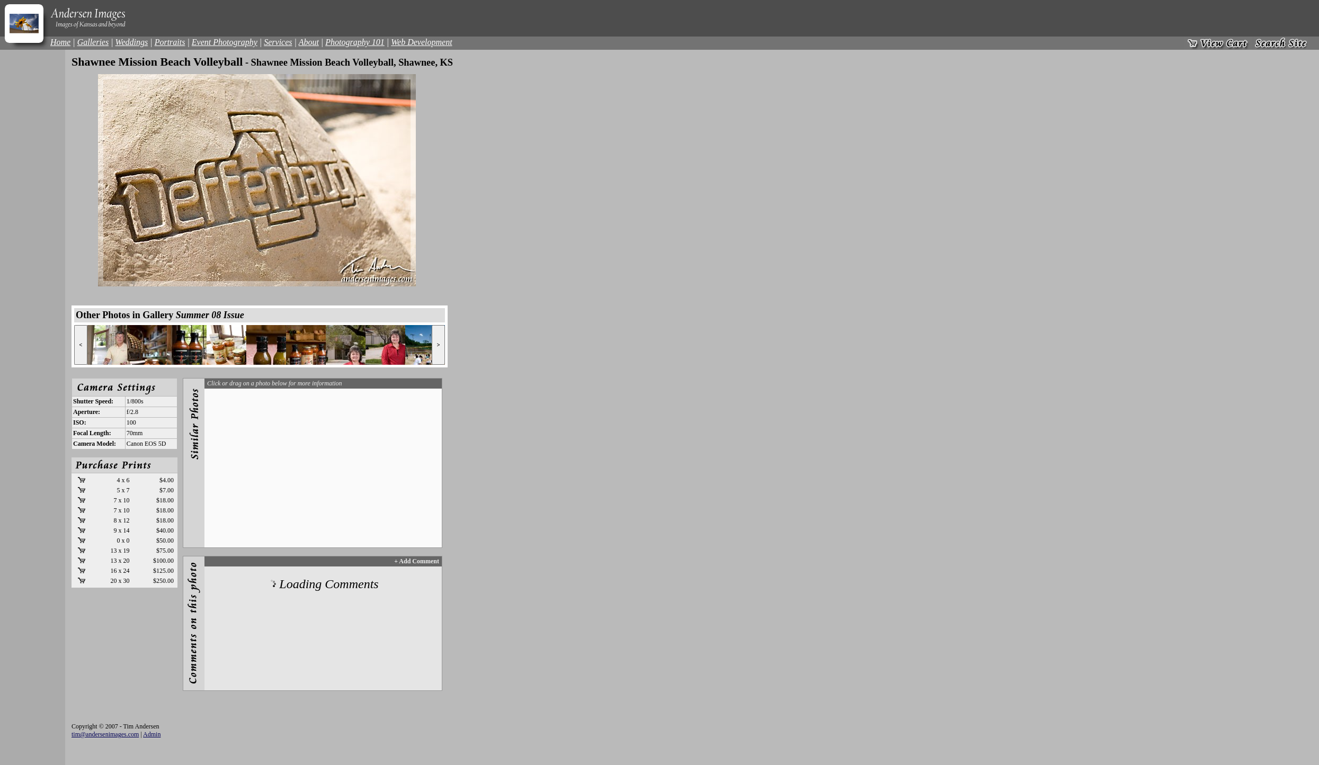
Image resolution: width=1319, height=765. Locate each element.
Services (278, 42)
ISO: (79, 422)
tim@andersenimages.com (105, 734)
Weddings (131, 42)
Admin (152, 734)
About (309, 42)
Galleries (93, 42)
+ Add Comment (416, 561)
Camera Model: (94, 443)
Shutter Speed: (93, 401)
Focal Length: (92, 433)
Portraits (170, 42)
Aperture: (86, 412)
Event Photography (224, 42)
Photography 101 (355, 42)
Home (60, 42)
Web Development (421, 42)
